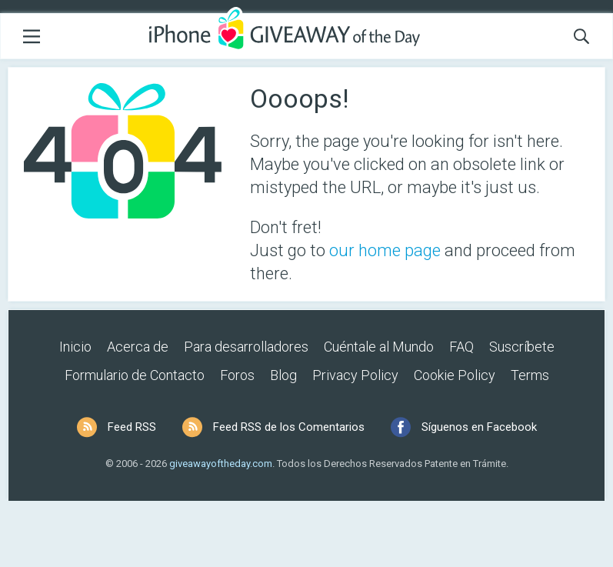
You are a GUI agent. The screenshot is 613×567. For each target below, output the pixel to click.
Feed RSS (132, 427)
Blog (283, 375)
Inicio (75, 347)
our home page (385, 250)
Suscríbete (522, 347)
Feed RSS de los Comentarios (289, 427)
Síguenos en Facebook (479, 427)
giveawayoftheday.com (220, 463)
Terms (530, 375)
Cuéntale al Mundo (379, 347)
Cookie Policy (454, 375)
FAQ (461, 347)
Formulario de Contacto (135, 375)
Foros (237, 375)
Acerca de (137, 347)
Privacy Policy (355, 375)
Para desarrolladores (246, 347)
